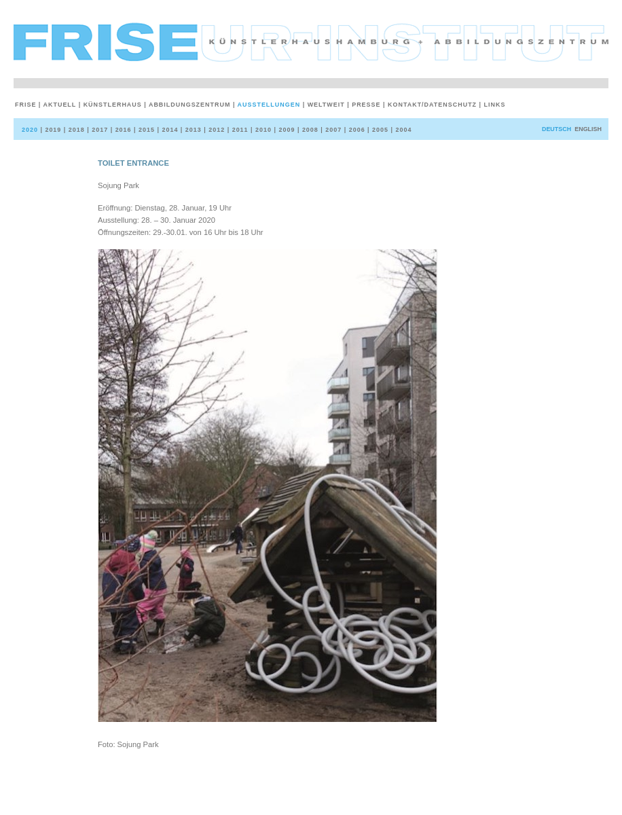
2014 (168, 129)
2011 (239, 129)
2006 (355, 129)
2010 (262, 129)
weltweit (325, 104)
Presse (365, 104)
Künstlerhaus (112, 104)
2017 (98, 129)
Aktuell (59, 104)
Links (493, 104)
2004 (402, 129)
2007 (332, 129)
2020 (31, 129)
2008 (309, 129)
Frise (27, 104)
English (588, 129)
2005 (378, 129)
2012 (215, 129)
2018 (75, 129)
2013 (192, 129)
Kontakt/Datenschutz (431, 104)
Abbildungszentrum (188, 104)
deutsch (556, 129)
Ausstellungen (268, 104)
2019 (51, 129)
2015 (145, 129)
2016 (122, 129)
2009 (285, 129)
